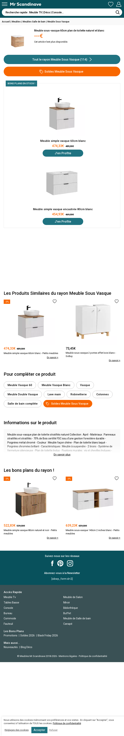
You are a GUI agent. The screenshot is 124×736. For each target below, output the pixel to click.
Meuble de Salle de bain (77, 618)
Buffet (67, 613)
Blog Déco (26, 647)
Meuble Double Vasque (23, 394)
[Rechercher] (117, 12)
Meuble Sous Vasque (58, 21)
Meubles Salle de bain (34, 21)
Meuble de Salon (73, 597)
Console (8, 607)
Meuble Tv (10, 597)
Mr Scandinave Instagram (70, 563)
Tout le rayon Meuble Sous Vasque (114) (62, 59)
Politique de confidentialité (93, 656)
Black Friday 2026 (48, 635)
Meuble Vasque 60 (20, 385)
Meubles (16, 21)
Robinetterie (78, 394)
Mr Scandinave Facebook (52, 563)
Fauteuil (8, 623)
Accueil (6, 21)
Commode (10, 618)
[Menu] (4, 4)
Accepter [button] (39, 730)
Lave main (54, 394)
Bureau (8, 613)
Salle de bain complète (23, 403)
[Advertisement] (62, 259)
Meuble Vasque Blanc (56, 385)
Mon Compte (118, 4)
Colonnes (102, 394)
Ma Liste (110, 4)
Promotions (10, 635)
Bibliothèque (70, 607)
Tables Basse (11, 602)
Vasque (85, 385)
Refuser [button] (53, 730)
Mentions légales (68, 656)
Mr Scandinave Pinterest (60, 563)
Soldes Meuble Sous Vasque (61, 72)
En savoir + (52, 357)
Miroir (66, 602)
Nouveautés (11, 647)
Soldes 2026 (27, 635)
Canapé (67, 623)
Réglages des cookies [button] (17, 730)
